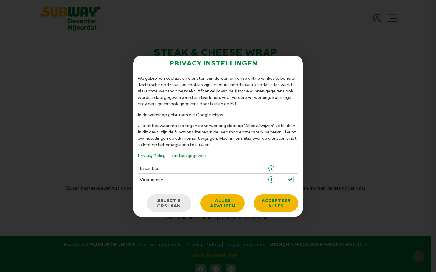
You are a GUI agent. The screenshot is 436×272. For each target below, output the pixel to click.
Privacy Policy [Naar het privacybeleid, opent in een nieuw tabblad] (152, 155)
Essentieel (150, 168)
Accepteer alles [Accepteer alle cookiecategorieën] (276, 203)
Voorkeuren (151, 179)
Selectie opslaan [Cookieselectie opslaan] (169, 203)
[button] (271, 168)
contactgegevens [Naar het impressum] (189, 155)
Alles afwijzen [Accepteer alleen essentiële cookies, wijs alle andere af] (222, 203)
